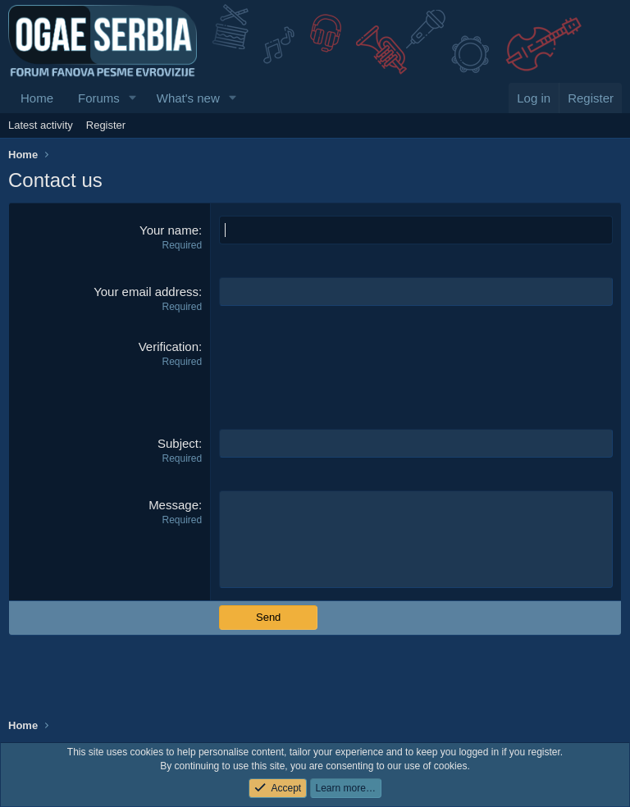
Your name (169, 230)
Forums (99, 98)
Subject (178, 443)
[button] (132, 98)
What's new (188, 98)
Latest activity (40, 125)
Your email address (146, 292)
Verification (169, 346)
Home (37, 98)
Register (106, 125)
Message (173, 505)
